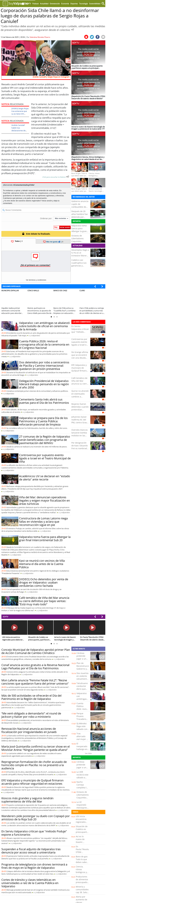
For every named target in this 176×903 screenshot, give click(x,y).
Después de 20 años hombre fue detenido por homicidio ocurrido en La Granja (79, 218)
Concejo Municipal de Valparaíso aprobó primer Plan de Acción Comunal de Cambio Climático (35, 651)
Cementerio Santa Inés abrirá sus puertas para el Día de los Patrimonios (44, 401)
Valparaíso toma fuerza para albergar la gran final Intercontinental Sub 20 (45, 538)
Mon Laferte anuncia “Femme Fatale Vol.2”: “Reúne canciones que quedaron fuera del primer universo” (35, 681)
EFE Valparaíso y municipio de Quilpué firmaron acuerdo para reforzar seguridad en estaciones (32, 782)
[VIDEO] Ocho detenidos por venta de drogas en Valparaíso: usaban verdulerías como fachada (43, 582)
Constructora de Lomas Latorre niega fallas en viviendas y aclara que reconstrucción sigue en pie (43, 521)
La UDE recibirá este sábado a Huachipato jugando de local (82, 779)
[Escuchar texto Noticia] (67, 176)
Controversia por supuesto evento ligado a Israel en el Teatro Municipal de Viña (45, 458)
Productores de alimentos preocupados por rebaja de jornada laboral (82, 883)
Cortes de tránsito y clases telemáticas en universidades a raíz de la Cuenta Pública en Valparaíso (29, 883)
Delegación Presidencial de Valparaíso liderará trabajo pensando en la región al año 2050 (44, 384)
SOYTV (5, 616)
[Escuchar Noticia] (72, 29)
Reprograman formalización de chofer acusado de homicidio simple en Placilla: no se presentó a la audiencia (34, 765)
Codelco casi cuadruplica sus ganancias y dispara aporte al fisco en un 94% (79, 266)
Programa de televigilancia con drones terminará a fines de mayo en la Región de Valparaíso (34, 866)
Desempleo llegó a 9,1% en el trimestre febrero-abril (80, 254)
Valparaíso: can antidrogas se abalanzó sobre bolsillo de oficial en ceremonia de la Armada (44, 326)
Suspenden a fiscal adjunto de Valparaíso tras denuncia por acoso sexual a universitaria (31, 850)
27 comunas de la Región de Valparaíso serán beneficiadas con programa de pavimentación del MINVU (44, 440)
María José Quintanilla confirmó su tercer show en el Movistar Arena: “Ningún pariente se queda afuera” (35, 748)
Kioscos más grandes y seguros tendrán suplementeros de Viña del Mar (27, 799)
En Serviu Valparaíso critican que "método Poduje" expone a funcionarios (80, 332)
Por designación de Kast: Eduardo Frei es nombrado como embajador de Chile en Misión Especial (79, 449)
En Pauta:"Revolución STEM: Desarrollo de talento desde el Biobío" (84, 853)
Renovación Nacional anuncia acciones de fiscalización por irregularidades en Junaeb (29, 730)
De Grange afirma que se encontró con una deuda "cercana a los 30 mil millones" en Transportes (79, 359)
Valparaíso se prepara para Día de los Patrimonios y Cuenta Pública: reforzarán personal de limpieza (43, 421)
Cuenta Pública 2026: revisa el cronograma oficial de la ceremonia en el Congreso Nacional (44, 344)
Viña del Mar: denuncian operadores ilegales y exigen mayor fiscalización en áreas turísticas (44, 500)
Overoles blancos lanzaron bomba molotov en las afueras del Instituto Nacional (79, 435)
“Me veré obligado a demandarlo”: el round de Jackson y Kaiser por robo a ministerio (31, 715)
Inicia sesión (47, 201)
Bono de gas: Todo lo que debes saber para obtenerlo (82, 862)
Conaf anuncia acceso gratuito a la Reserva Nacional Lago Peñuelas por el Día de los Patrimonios (35, 666)
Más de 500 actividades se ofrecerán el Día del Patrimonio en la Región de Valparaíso (31, 697)
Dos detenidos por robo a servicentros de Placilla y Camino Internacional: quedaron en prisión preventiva (44, 365)
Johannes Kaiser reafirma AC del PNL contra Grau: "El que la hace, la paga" (79, 422)
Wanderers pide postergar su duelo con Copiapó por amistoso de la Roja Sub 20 (35, 817)
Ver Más (88, 753)
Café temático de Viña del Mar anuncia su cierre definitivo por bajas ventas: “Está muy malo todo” (44, 601)
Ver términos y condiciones (36, 280)
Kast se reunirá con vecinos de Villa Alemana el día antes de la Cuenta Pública (42, 564)
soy (34, 335)
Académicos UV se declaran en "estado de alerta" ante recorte (44, 477)
